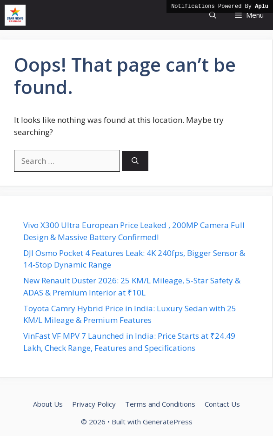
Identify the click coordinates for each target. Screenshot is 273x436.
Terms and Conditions (160, 404)
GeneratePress (168, 421)
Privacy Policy (94, 404)
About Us (48, 404)
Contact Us (222, 404)
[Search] (135, 161)
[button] (213, 15)
